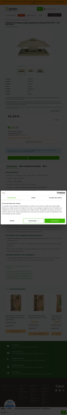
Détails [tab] (33, 197)
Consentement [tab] (11, 197)
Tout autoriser (55, 220)
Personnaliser (34, 220)
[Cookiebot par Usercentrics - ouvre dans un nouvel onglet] (58, 193)
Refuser (12, 220)
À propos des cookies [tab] (55, 197)
